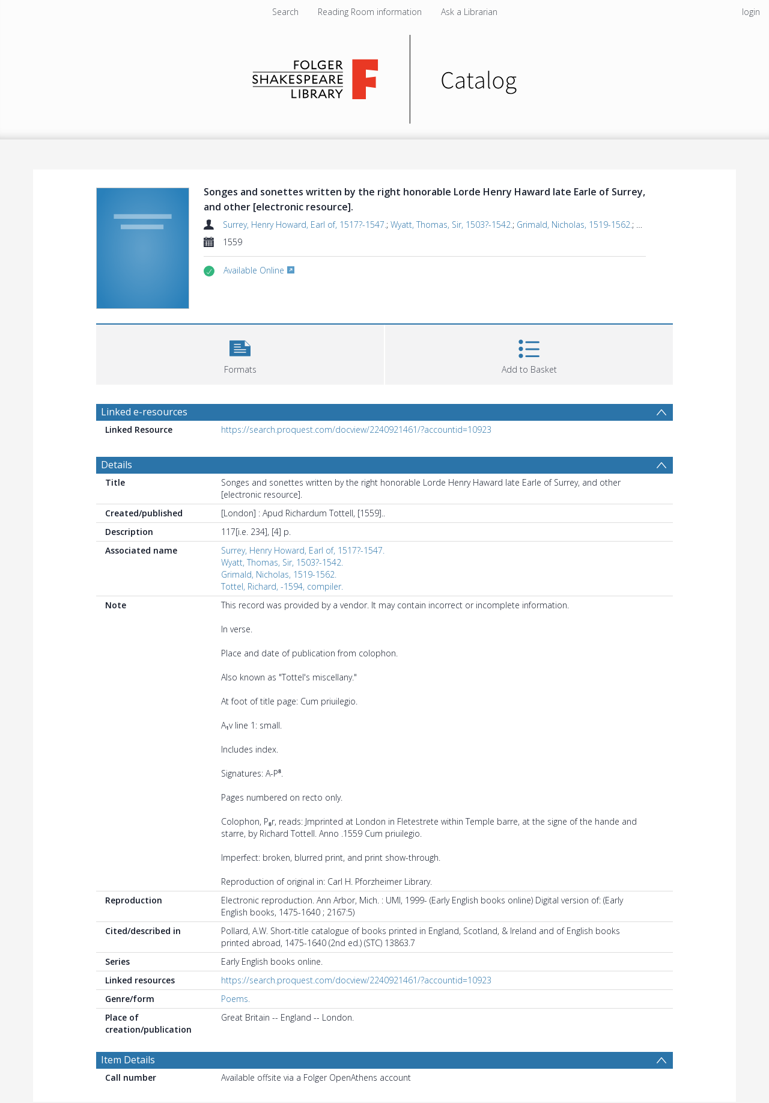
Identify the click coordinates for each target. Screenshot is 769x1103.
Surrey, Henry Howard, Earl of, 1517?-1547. (304, 224)
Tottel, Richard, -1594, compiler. (282, 586)
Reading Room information (370, 11)
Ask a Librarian (469, 11)
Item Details (128, 1059)
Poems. (235, 998)
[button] (240, 353)
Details (116, 464)
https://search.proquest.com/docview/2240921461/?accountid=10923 (356, 429)
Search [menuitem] (285, 11)
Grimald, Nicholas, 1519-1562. (574, 224)
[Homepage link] (384, 76)
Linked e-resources (144, 411)
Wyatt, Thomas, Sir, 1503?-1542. (451, 224)
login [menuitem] (751, 11)
